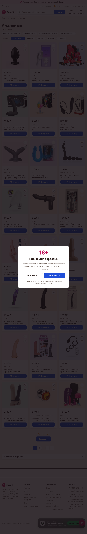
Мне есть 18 (54, 275)
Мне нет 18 (32, 275)
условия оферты (47, 283)
